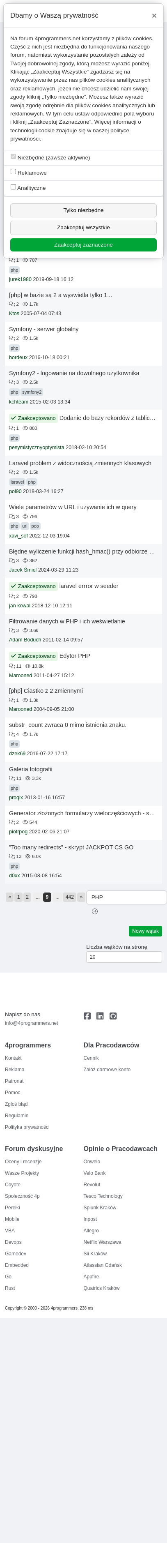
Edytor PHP (74, 656)
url (24, 526)
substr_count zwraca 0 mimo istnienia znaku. (67, 725)
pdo (35, 526)
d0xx (14, 876)
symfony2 (31, 392)
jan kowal (19, 606)
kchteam (18, 402)
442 (70, 897)
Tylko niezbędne (83, 210)
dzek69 (17, 754)
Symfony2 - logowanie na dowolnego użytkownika (74, 373)
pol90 (15, 491)
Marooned (20, 675)
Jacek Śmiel (23, 570)
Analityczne (28, 187)
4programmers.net (57, 38)
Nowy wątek (145, 931)
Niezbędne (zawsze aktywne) (50, 157)
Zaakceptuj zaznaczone (83, 245)
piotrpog (18, 832)
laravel (17, 482)
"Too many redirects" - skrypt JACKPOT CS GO (71, 847)
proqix (16, 797)
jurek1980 (20, 279)
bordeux (18, 357)
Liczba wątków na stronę (116, 947)
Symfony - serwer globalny (44, 329)
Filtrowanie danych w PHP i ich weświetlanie (67, 621)
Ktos (14, 313)
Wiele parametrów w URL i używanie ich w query (73, 507)
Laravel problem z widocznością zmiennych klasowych (80, 463)
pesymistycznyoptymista (36, 447)
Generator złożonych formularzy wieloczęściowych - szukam (88, 813)
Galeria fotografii (31, 769)
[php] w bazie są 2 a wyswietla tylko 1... (60, 295)
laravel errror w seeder (89, 586)
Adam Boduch (25, 640)
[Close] (154, 16)
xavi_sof (18, 536)
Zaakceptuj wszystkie (83, 227)
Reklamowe (29, 172)
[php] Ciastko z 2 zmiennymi (46, 690)
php (14, 270)
